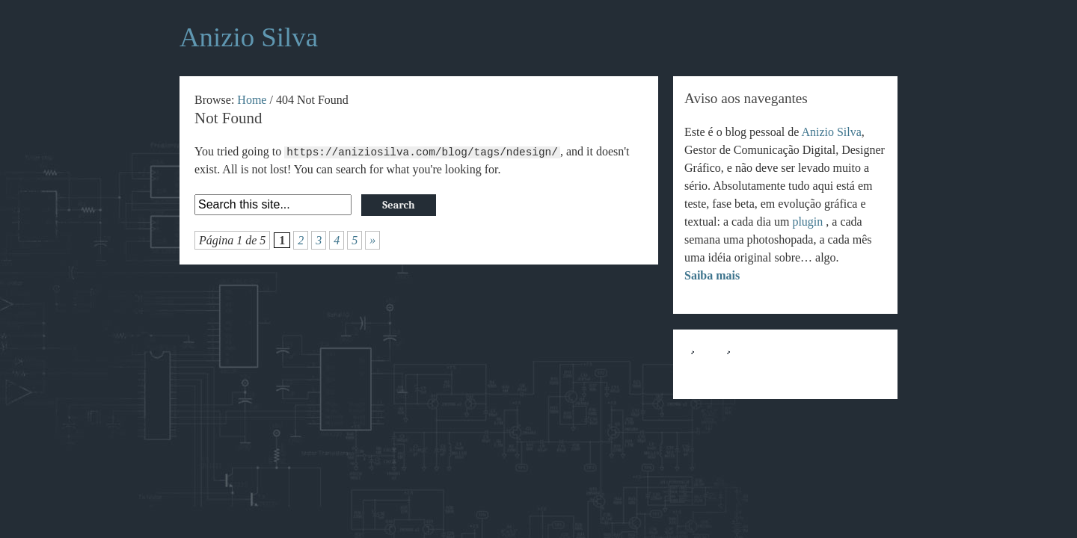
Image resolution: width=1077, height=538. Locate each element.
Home (251, 99)
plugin (809, 221)
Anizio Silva (831, 132)
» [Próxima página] (372, 240)
